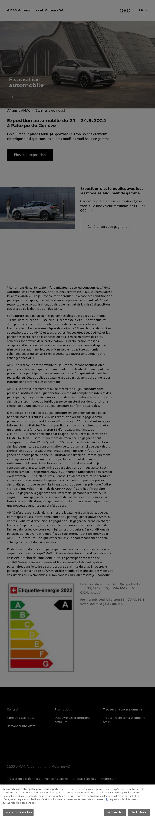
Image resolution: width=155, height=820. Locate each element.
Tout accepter (115, 812)
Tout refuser (139, 812)
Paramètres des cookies (18, 812)
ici (107, 799)
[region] (77, 802)
